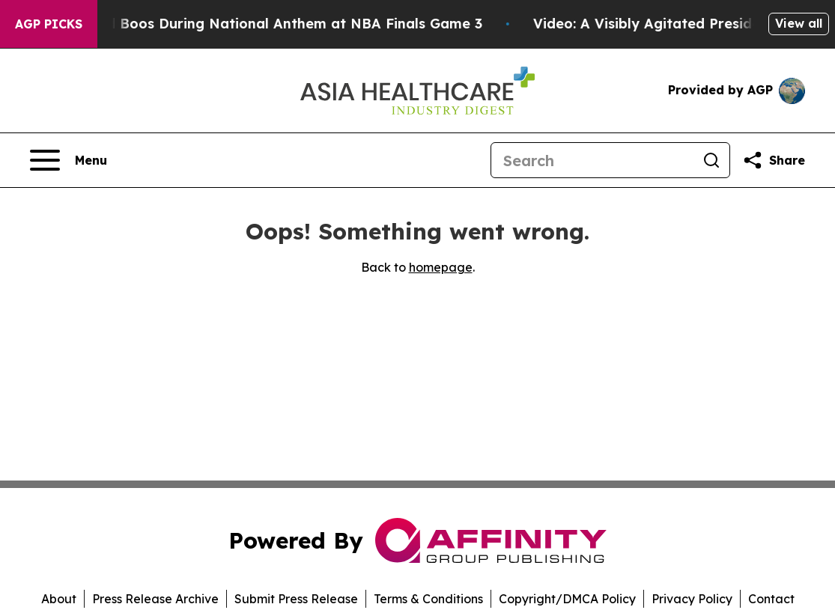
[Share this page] (773, 160)
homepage (441, 267)
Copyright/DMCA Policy (567, 598)
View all (798, 23)
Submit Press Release (296, 598)
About (58, 598)
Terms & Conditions (428, 598)
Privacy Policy (692, 598)
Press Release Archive (155, 598)
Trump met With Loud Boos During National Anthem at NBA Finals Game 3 (264, 23)
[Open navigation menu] (68, 160)
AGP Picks (48, 23)
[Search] (592, 160)
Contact (771, 598)
